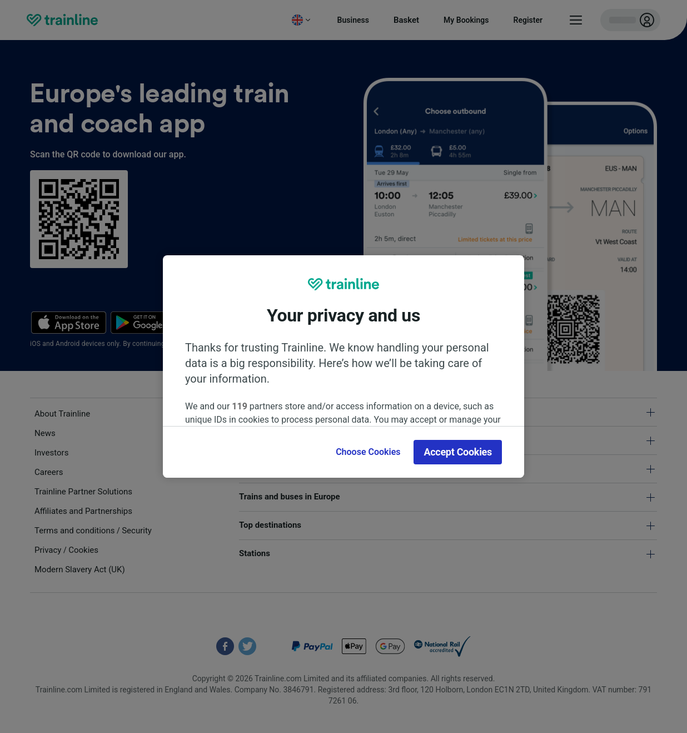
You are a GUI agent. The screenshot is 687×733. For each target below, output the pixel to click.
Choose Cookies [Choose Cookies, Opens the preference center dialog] (368, 452)
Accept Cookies (458, 452)
